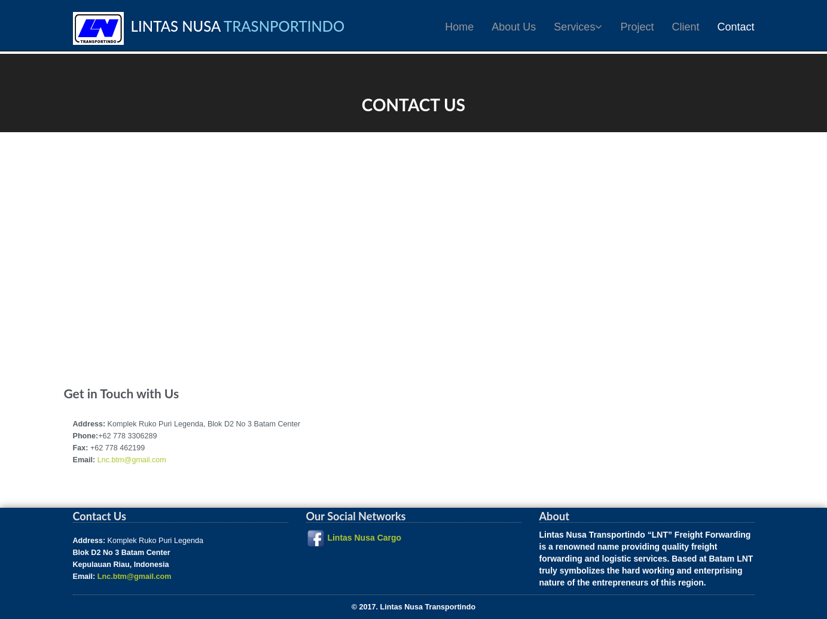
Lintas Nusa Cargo (364, 537)
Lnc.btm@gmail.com (131, 460)
